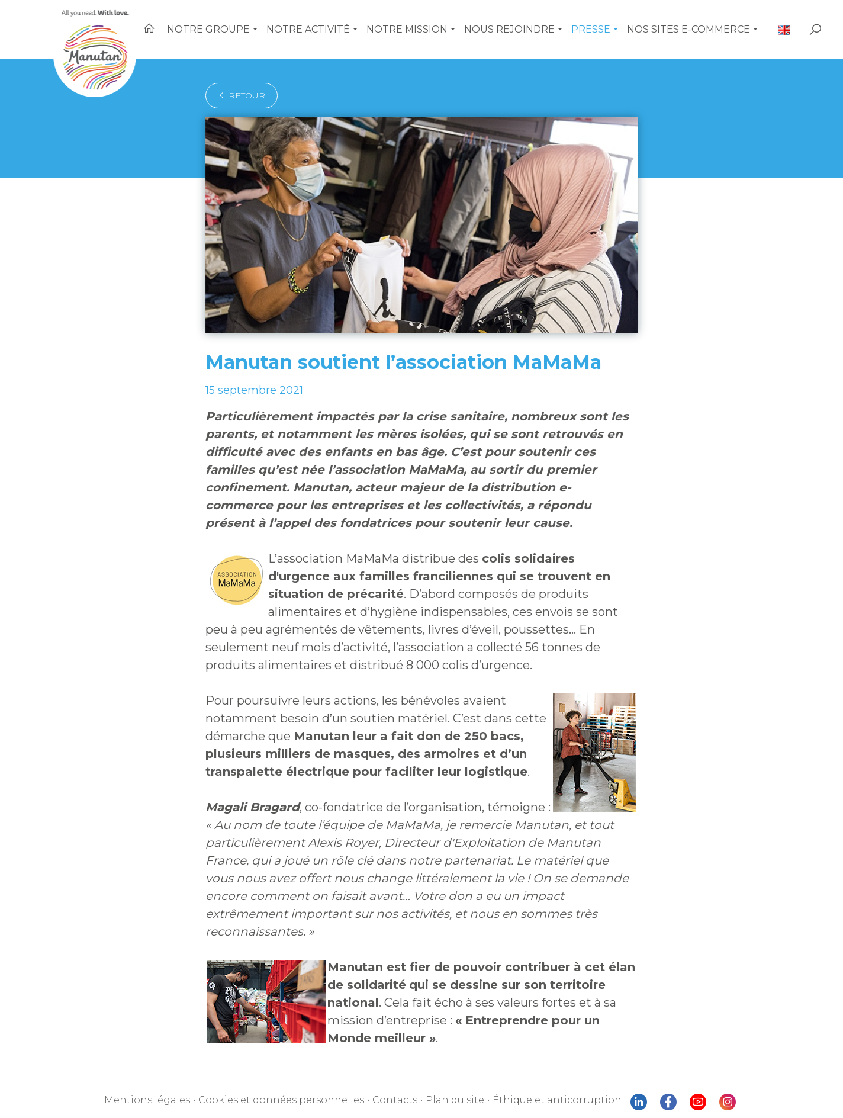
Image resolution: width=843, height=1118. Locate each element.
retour (241, 95)
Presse (590, 29)
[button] (255, 30)
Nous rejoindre (509, 29)
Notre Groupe (208, 29)
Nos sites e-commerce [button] (688, 29)
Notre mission (407, 29)
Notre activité (308, 29)
